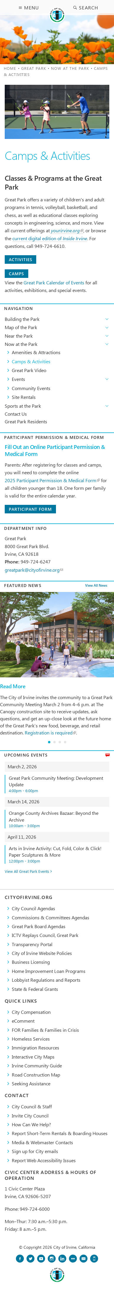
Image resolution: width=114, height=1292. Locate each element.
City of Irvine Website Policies (42, 953)
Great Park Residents (26, 421)
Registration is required (50, 732)
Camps (16, 273)
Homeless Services (31, 1039)
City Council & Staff (32, 1106)
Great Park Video (29, 370)
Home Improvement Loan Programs (48, 971)
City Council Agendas (33, 908)
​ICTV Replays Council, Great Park (45, 935)
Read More (12, 686)
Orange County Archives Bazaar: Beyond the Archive (59, 819)
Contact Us (16, 414)
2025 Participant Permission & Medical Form (52, 480)
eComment (23, 1021)
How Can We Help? (31, 1124)
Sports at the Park (23, 406)
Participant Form (30, 509)
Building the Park (22, 319)
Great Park (33, 68)
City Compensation (31, 1012)
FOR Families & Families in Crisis (45, 1030)
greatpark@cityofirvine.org (34, 570)
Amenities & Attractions (36, 352)
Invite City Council (30, 1115)
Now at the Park (70, 68)
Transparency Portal (32, 944)
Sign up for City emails (35, 1151)
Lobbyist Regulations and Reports (46, 980)
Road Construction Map (36, 1075)
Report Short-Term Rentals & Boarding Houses (60, 1133)
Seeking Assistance (31, 1083)
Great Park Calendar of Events (54, 282)
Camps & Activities (31, 361)
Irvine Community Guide (37, 1065)
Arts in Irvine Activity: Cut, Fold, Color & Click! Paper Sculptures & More (59, 854)
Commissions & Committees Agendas (50, 917)
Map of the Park (21, 327)
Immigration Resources (35, 1047)
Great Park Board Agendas (38, 926)
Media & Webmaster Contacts (42, 1142)
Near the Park (19, 336)
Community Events (31, 388)
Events (18, 379)
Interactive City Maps (33, 1057)
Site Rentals (24, 397)
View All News (96, 585)
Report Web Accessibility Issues (44, 1160)
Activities (20, 259)
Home (10, 68)
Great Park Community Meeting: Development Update (59, 784)
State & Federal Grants (35, 989)
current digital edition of (49, 238)
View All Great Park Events (27, 871)
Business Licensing (31, 962)
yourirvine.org (67, 230)
